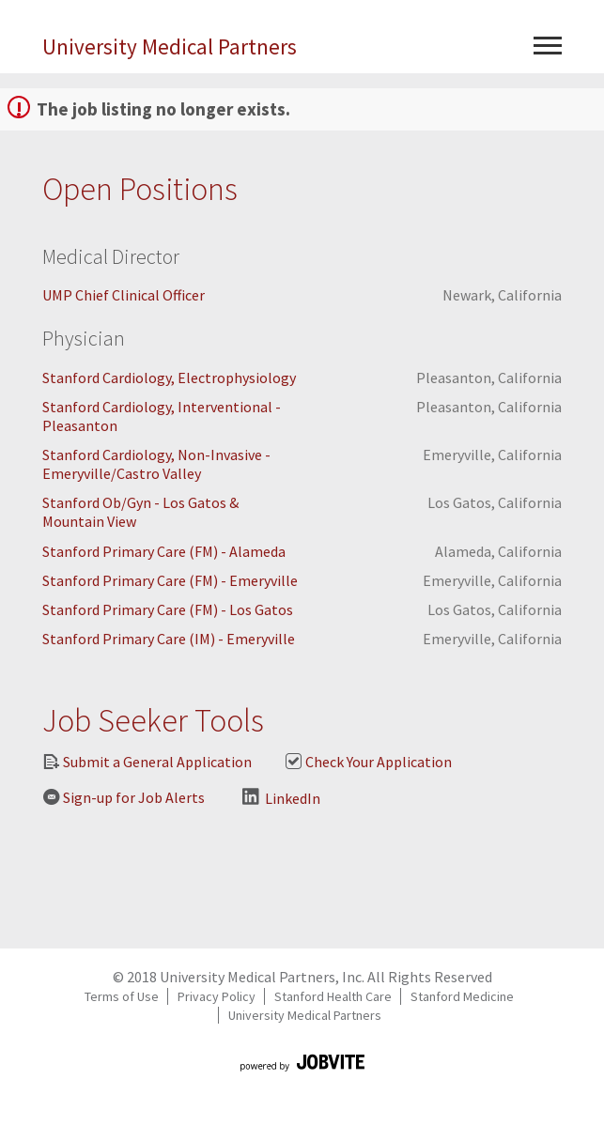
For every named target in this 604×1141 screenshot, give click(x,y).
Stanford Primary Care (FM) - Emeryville (170, 580)
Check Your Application (368, 761)
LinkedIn (281, 797)
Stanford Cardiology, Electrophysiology (169, 377)
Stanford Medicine (462, 996)
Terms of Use (122, 996)
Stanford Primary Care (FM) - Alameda (164, 551)
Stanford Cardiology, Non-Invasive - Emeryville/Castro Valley (156, 464)
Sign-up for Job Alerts (123, 797)
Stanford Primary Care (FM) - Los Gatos (167, 609)
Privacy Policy (217, 996)
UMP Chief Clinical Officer (123, 294)
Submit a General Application (147, 761)
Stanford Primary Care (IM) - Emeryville (168, 638)
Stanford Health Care (333, 996)
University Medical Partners (169, 46)
